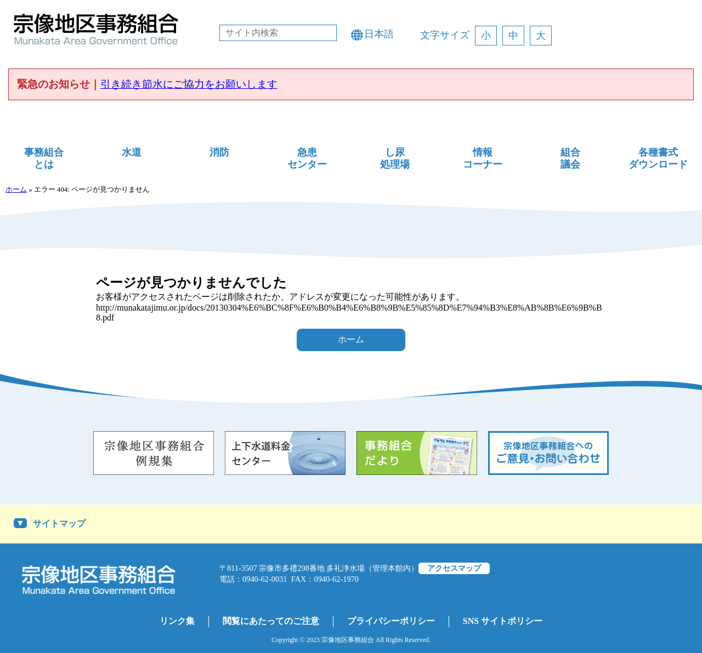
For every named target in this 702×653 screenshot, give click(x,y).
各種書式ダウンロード (658, 158)
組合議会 (570, 158)
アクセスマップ (454, 568)
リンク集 (177, 621)
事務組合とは (44, 158)
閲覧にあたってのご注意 (271, 621)
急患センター (307, 158)
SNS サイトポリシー (502, 621)
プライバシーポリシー (391, 621)
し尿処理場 (395, 158)
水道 (131, 152)
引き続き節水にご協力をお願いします (189, 84)
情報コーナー (482, 158)
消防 (219, 152)
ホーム (16, 189)
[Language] (384, 33)
